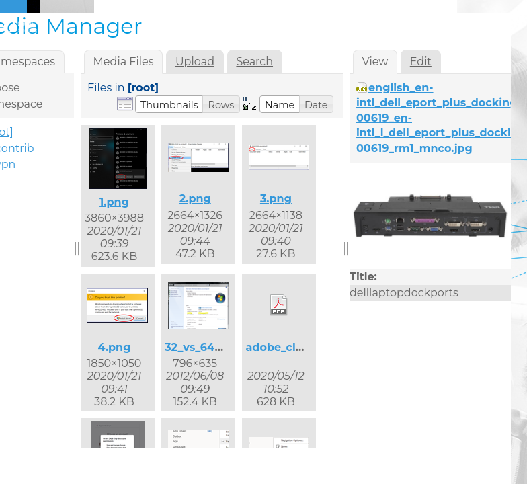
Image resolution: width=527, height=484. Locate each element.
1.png (114, 202)
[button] (169, 104)
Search (254, 61)
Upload (194, 61)
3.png (276, 198)
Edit (421, 61)
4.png (114, 347)
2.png (195, 198)
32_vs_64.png (202, 347)
